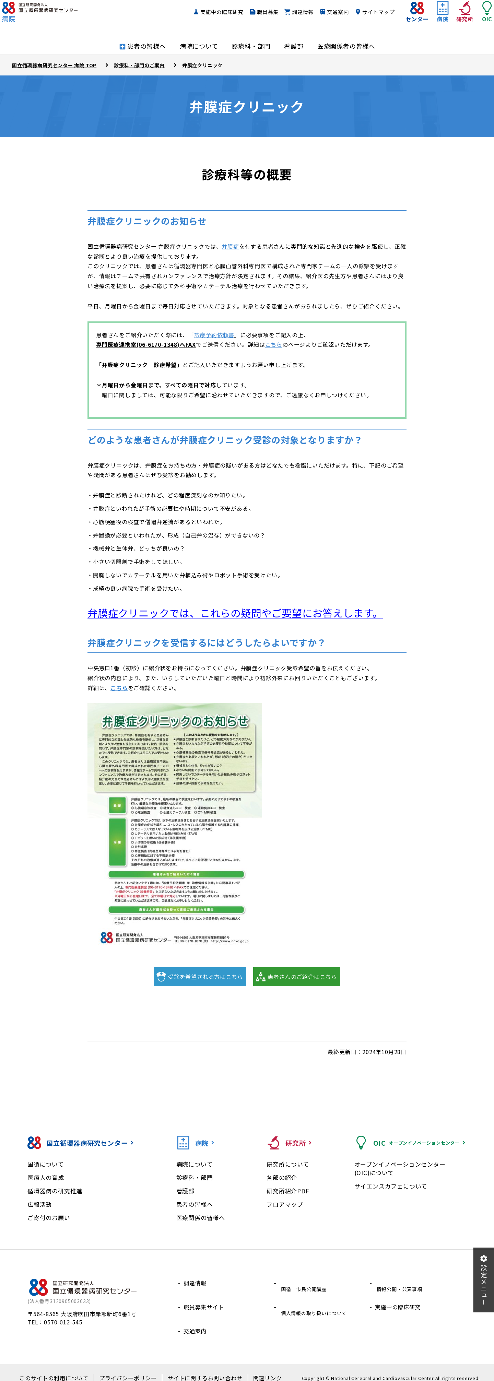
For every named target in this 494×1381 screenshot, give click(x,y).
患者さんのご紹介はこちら (302, 976)
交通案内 (324, 18)
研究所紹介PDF (288, 1191)
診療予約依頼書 (214, 335)
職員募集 (254, 18)
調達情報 (289, 18)
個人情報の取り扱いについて (316, 1299)
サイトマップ (365, 18)
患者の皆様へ (194, 1204)
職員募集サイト (204, 1299)
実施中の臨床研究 (208, 18)
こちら (273, 344)
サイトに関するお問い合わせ (199, 1367)
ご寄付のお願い (48, 1217)
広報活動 (39, 1204)
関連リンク (255, 1367)
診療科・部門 (194, 1177)
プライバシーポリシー (130, 1367)
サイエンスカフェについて (390, 1186)
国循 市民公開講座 (305, 1283)
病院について (194, 1164)
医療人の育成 (45, 1177)
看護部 (185, 1191)
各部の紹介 (282, 1177)
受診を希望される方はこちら (205, 976)
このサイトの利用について (63, 1367)
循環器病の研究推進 (54, 1191)
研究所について (288, 1164)
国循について (45, 1164)
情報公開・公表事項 (401, 1283)
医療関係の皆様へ (200, 1217)
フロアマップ (285, 1204)
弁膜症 (230, 246)
